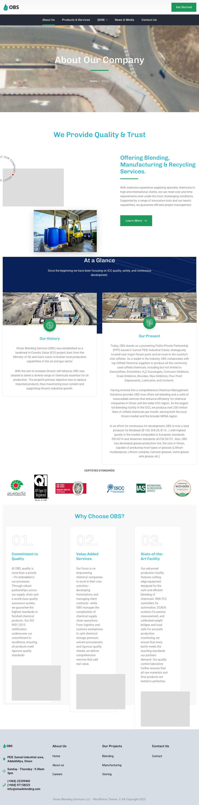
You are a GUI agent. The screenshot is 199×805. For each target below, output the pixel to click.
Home (94, 81)
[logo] (18, 7)
